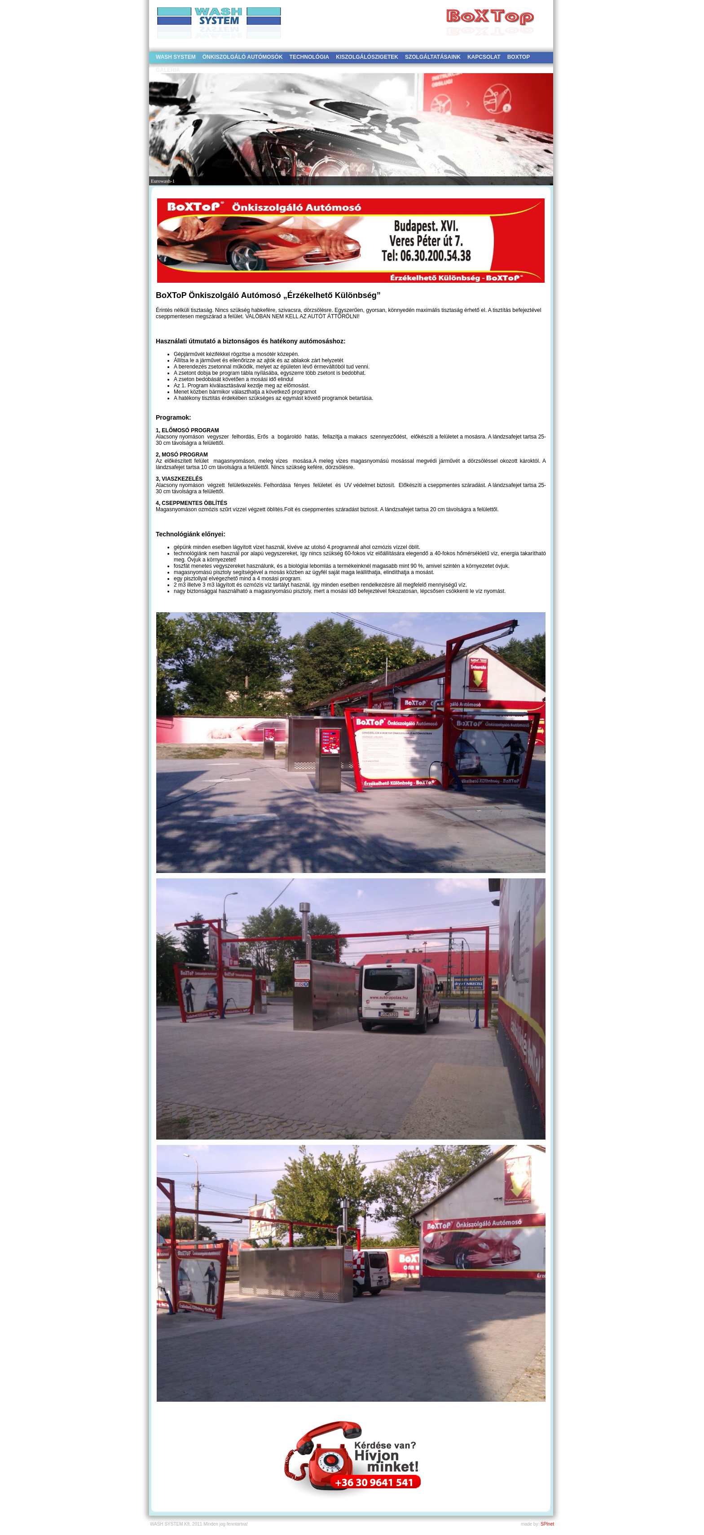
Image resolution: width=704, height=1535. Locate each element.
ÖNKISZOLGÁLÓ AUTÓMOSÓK (242, 57)
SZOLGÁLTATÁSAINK (433, 57)
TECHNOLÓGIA (310, 57)
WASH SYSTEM (176, 57)
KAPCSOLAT (484, 57)
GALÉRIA (168, 70)
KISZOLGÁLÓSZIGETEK (367, 57)
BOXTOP (518, 57)
